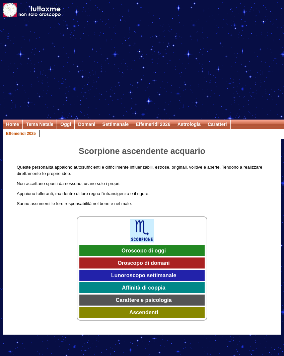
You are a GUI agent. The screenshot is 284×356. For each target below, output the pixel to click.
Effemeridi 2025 (21, 133)
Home (12, 124)
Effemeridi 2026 (153, 124)
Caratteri (217, 124)
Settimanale (115, 124)
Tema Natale (39, 124)
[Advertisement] (142, 69)
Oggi (65, 124)
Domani (86, 124)
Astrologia (189, 124)
